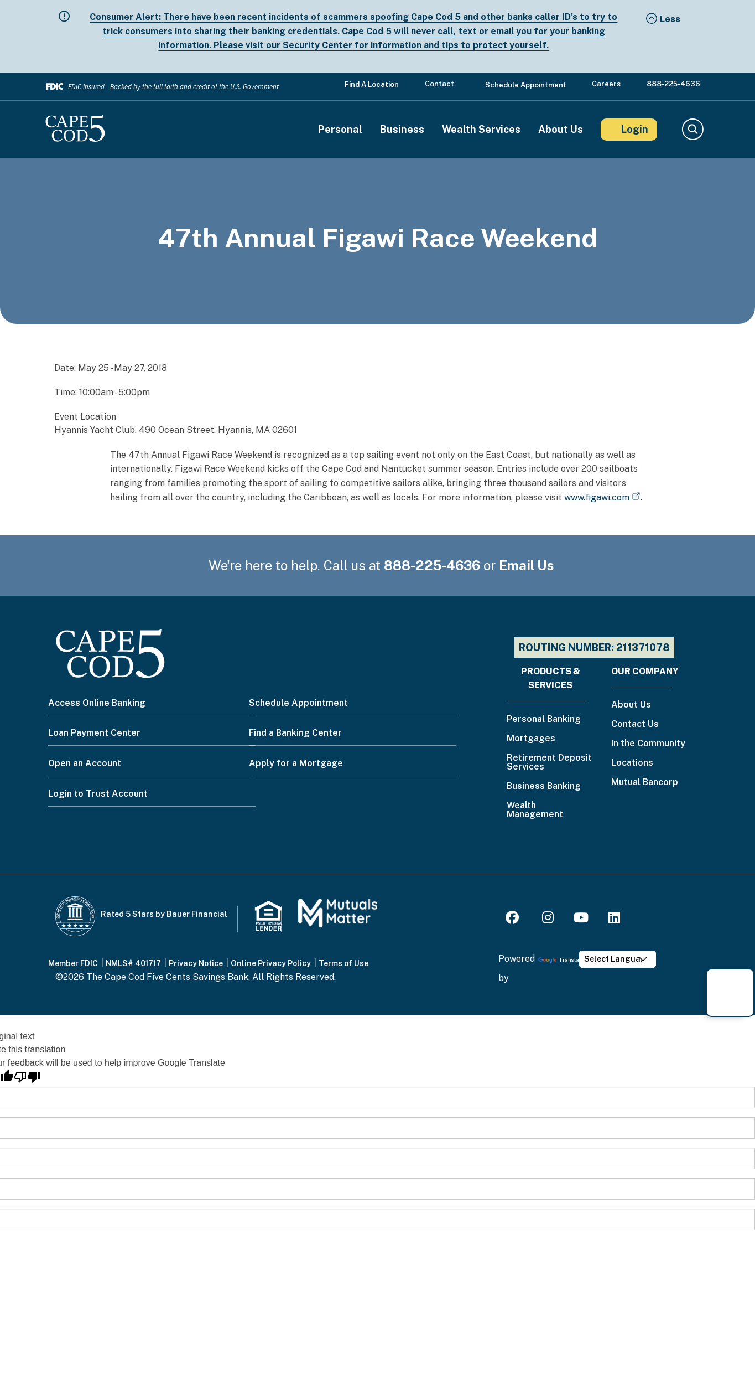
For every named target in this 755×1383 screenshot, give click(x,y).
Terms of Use (343, 963)
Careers (606, 84)
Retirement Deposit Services (549, 763)
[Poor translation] (27, 1077)
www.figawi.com (596, 497)
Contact (439, 84)
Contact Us (635, 724)
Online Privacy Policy (271, 963)
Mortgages (531, 739)
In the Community (648, 744)
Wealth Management (535, 810)
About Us (560, 129)
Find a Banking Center (295, 732)
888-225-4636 (673, 84)
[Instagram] (548, 919)
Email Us (526, 565)
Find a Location (372, 84)
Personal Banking (544, 719)
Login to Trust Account (98, 793)
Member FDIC (73, 963)
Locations (632, 763)
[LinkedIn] (614, 919)
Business (402, 129)
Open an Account (84, 763)
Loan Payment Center (94, 732)
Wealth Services (481, 129)
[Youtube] (581, 919)
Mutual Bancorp (644, 782)
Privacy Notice (196, 963)
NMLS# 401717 (133, 963)
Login (634, 129)
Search (692, 129)
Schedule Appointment (525, 85)
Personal (340, 129)
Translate (561, 960)
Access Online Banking (96, 703)
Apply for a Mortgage (296, 763)
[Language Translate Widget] (618, 959)
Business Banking (544, 786)
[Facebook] (514, 919)
